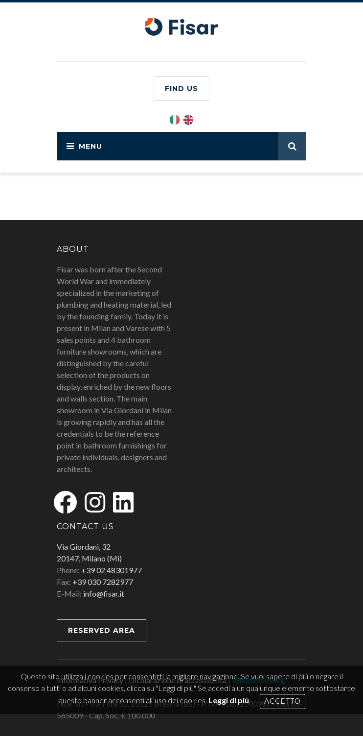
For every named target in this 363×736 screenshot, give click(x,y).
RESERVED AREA (101, 630)
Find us (181, 88)
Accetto (282, 701)
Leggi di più (228, 700)
